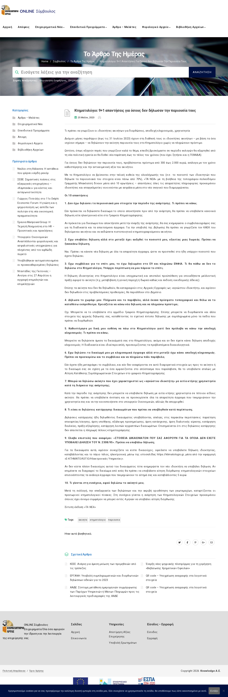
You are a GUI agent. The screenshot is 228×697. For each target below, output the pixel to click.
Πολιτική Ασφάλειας (14, 670)
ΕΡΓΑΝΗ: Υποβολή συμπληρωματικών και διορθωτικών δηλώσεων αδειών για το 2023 (104, 578)
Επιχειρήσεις (76, 80)
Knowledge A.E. (210, 670)
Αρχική (7, 27)
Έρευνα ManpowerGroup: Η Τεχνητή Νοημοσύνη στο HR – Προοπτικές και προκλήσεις (35, 226)
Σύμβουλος (59, 61)
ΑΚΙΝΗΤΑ (83, 519)
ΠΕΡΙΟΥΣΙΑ (114, 519)
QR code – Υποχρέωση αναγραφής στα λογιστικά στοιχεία (176, 578)
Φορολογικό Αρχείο (156, 27)
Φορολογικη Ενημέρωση (53, 80)
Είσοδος (152, 632)
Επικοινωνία (78, 638)
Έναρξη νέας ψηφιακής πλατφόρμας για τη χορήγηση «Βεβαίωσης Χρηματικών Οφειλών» (178, 566)
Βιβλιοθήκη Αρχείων (191, 27)
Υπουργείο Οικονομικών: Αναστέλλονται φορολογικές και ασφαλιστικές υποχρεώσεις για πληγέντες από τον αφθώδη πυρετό (37, 245)
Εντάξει (214, 691)
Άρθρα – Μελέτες (124, 27)
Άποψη (22, 137)
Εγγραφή (152, 638)
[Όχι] (223, 692)
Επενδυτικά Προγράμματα (88, 27)
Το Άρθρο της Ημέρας (82, 61)
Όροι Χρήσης (36, 670)
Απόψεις (24, 27)
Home (45, 61)
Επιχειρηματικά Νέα (49, 27)
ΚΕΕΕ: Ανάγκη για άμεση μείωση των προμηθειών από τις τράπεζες (103, 566)
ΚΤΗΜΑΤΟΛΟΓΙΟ (98, 519)
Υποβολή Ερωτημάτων (123, 642)
